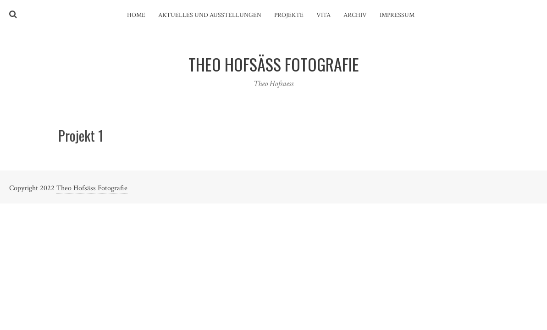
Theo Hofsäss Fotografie (91, 188)
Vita (323, 15)
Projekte (289, 15)
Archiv (355, 15)
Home (136, 15)
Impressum (397, 15)
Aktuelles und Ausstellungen (209, 15)
